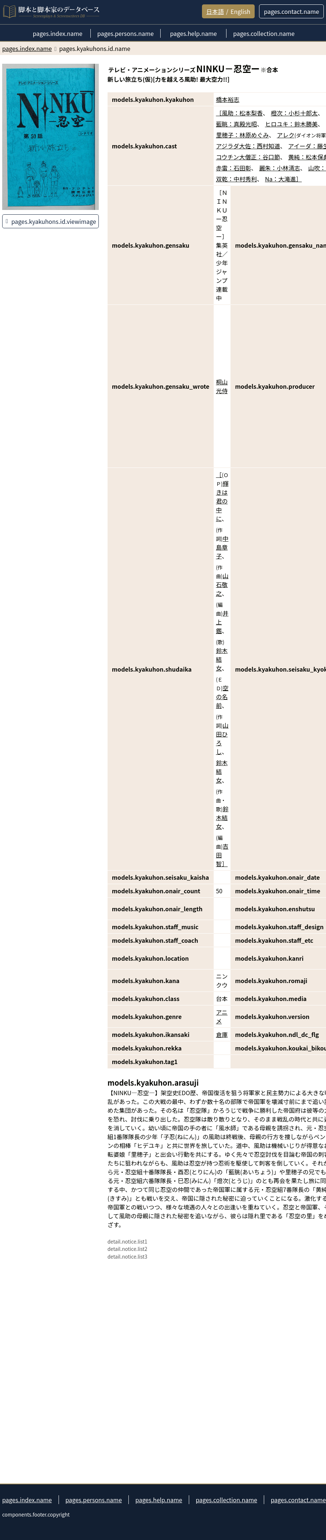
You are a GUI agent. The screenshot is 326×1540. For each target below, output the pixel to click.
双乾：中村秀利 (236, 178)
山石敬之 (222, 584)
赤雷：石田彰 (233, 167)
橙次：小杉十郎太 (294, 112)
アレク (286, 134)
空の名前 (222, 696)
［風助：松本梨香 (239, 112)
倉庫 (222, 1034)
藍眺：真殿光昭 (236, 123)
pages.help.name (158, 1499)
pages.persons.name (93, 1499)
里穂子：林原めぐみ (242, 134)
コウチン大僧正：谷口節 (248, 156)
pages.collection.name (226, 1499)
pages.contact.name (298, 1499)
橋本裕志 (227, 99)
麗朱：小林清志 (279, 167)
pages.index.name (27, 1499)
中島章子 (222, 547)
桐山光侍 (222, 386)
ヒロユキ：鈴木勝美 (291, 123)
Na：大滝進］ (283, 178)
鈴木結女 (222, 659)
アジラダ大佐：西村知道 (248, 145)
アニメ (222, 1016)
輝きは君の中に (222, 501)
